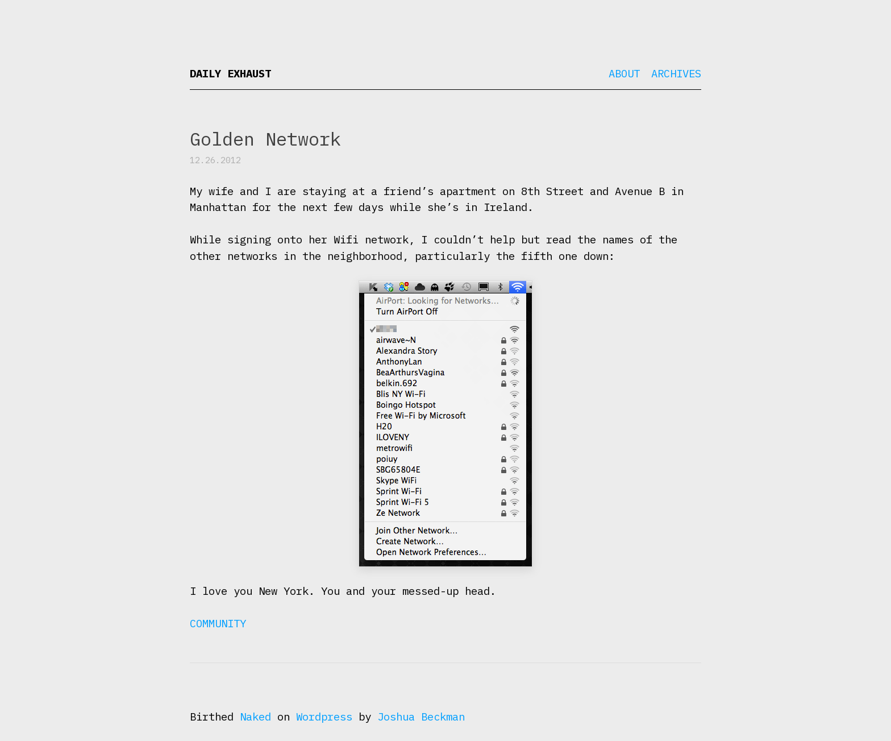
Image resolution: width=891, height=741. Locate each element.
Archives (676, 73)
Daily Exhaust (230, 73)
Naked (255, 716)
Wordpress (324, 716)
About (624, 73)
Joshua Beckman (421, 716)
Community (218, 623)
